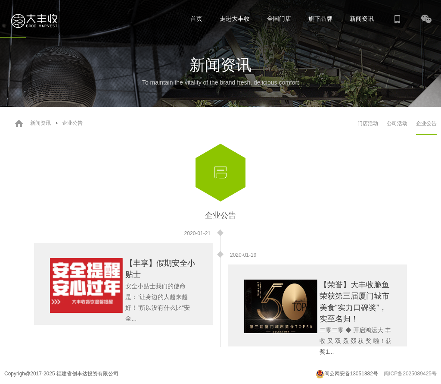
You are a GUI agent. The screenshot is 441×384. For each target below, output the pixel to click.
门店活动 (367, 123)
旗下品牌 (320, 18)
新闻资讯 (362, 18)
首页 (196, 18)
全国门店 (279, 18)
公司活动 (397, 123)
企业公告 (426, 123)
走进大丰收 (235, 18)
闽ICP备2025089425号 (410, 374)
